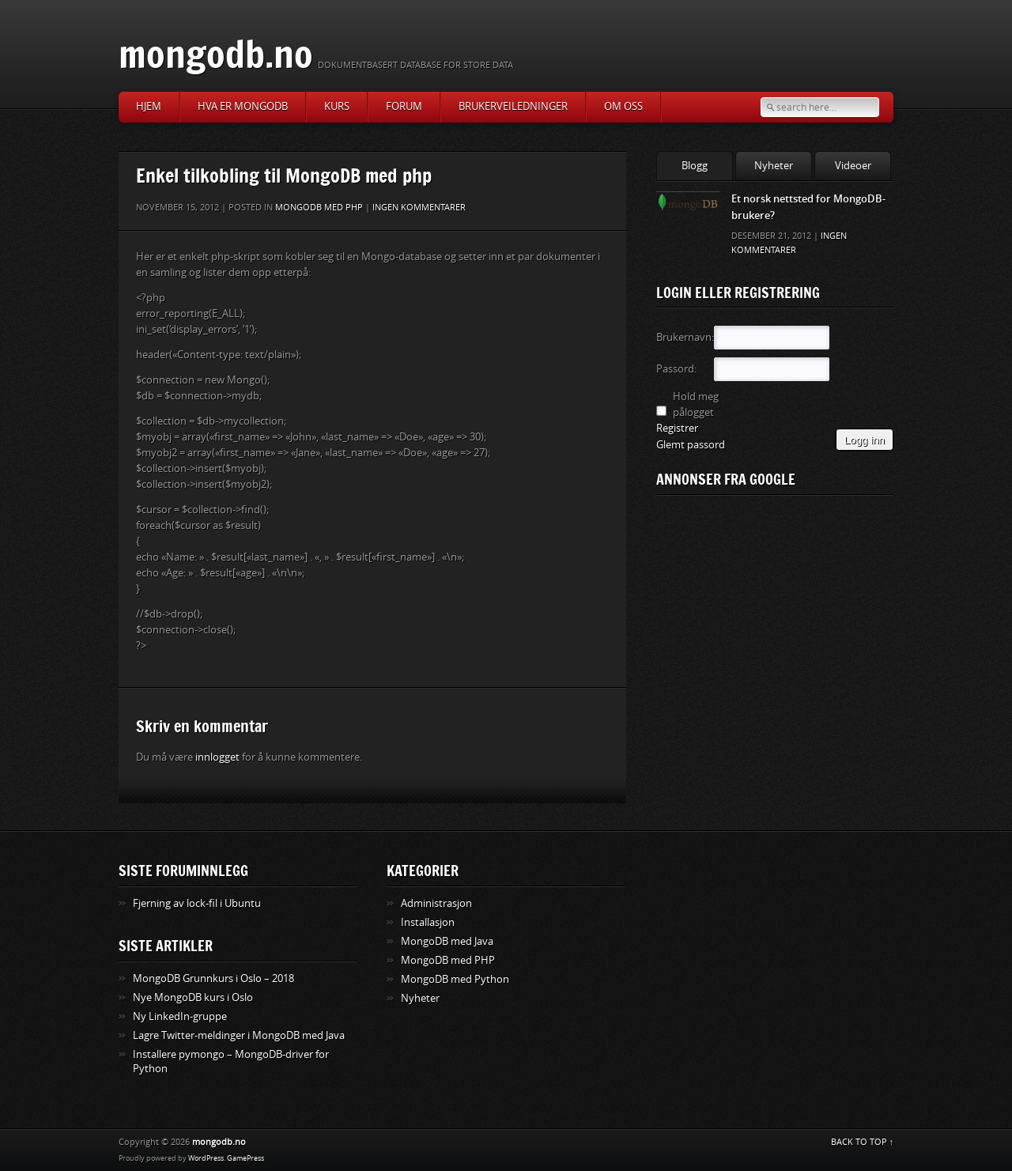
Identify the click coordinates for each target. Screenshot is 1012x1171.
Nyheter (773, 166)
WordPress (206, 1158)
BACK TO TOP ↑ (862, 1142)
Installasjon (428, 922)
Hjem (148, 106)
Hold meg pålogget (696, 404)
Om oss (623, 106)
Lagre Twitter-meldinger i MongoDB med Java (239, 1035)
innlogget (217, 757)
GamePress (245, 1158)
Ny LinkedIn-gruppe (180, 1016)
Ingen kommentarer (419, 207)
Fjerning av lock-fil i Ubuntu (197, 903)
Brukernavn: (684, 337)
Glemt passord (690, 445)
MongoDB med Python (455, 979)
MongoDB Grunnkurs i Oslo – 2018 (213, 978)
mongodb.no (216, 53)
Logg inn (864, 440)
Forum (404, 106)
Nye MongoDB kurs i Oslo (193, 997)
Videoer (853, 166)
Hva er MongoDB (243, 106)
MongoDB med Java (447, 941)
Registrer (677, 428)
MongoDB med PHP (319, 207)
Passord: (676, 369)
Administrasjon (436, 903)
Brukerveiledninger (513, 106)
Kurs (336, 106)
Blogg (695, 166)
